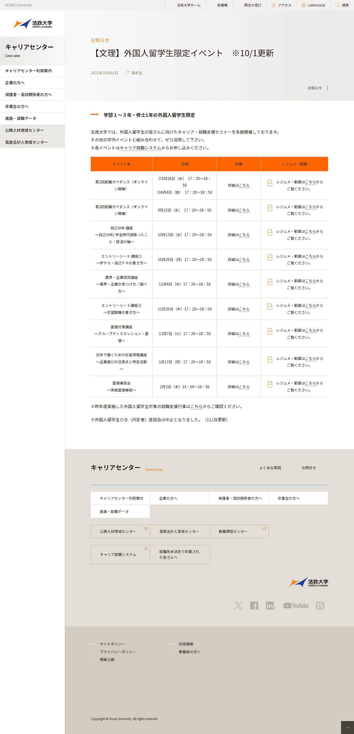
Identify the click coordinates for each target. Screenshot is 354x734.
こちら (244, 185)
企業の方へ (15, 82)
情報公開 (107, 659)
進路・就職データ (20, 118)
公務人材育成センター (24, 130)
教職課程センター (233, 531)
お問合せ (309, 467)
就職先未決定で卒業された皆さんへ (179, 554)
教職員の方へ (190, 651)
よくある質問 (270, 467)
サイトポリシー (112, 643)
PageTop (347, 727)
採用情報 (186, 643)
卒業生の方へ (17, 106)
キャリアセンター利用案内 (28, 70)
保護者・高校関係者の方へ (28, 94)
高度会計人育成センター (26, 142)
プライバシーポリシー (118, 651)
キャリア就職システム (140, 147)
